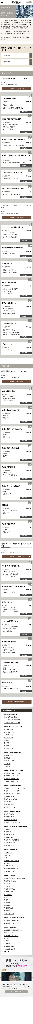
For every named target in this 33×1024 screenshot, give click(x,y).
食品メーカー (8, 852)
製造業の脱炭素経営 (9, 804)
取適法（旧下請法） (9, 889)
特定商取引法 (8, 905)
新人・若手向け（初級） (11, 717)
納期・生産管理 (8, 737)
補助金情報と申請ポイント (11, 920)
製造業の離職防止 (9, 814)
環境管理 (6, 745)
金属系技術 (7, 766)
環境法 (6, 900)
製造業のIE (7, 829)
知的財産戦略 (8, 894)
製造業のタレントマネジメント (13, 822)
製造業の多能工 (8, 801)
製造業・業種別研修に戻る (16, 702)
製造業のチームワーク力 (11, 776)
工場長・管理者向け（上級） (12, 722)
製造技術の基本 (8, 755)
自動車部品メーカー (9, 863)
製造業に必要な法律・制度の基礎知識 (14, 878)
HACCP (6, 951)
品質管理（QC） (9, 735)
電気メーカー (8, 855)
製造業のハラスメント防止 (11, 791)
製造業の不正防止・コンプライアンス (14, 788)
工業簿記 (6, 941)
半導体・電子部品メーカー (11, 866)
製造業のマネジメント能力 (11, 781)
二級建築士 (7, 943)
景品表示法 (7, 886)
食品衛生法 (7, 910)
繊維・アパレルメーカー (11, 871)
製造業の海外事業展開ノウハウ (13, 840)
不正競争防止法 (8, 908)
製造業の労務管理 (9, 817)
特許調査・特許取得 (9, 892)
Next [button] (30, 977)
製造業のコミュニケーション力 (13, 773)
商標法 (6, 897)
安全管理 (6, 743)
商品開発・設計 (8, 729)
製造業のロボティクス (10, 845)
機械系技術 (7, 758)
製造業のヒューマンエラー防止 (13, 793)
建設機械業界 (6, 62)
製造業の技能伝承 (9, 796)
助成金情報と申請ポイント (11, 923)
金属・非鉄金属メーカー (11, 868)
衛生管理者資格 (8, 938)
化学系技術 (7, 763)
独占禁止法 (7, 883)
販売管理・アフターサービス (12, 748)
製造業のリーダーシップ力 (11, 778)
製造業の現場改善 (9, 834)
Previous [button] (2, 977)
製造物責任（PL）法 (10, 881)
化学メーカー (8, 857)
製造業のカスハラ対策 (10, 799)
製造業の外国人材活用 (10, 819)
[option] (16, 979)
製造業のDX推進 (8, 837)
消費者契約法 (8, 902)
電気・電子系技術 (9, 760)
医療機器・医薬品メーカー (11, 860)
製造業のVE (7, 832)
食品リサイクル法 (9, 913)
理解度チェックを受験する (16, 89)
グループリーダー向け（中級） (13, 719)
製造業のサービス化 (9, 807)
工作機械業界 (6, 55)
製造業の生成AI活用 (9, 842)
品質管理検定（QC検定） (11, 935)
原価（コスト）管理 (9, 732)
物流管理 (6, 740)
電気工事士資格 (8, 932)
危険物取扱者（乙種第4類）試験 (13, 930)
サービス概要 (29, 1)
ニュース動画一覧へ (16, 991)
